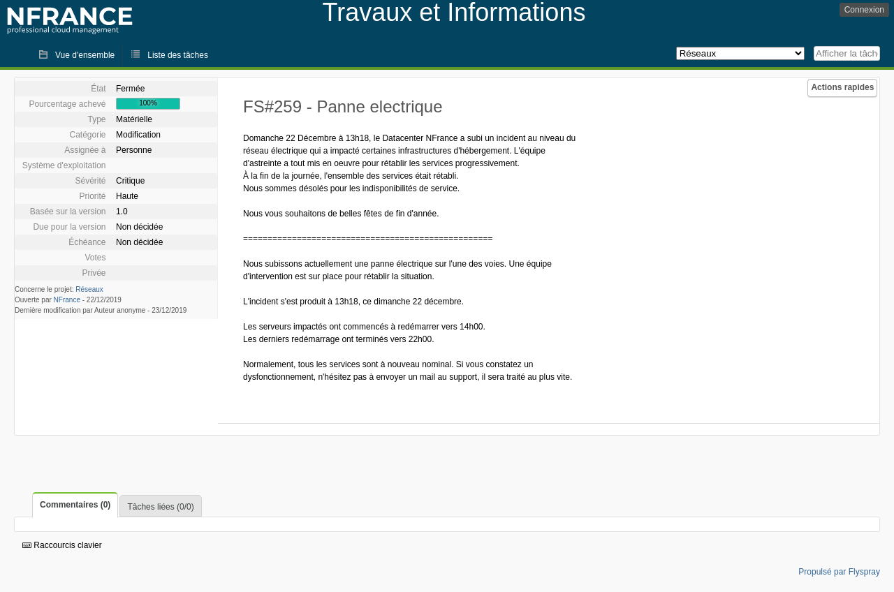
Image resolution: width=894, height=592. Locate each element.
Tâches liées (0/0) (160, 507)
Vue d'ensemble (85, 55)
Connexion (864, 10)
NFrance (67, 300)
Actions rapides (842, 87)
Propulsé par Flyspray (839, 572)
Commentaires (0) (75, 505)
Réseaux (89, 289)
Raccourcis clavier (62, 545)
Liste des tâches (177, 55)
